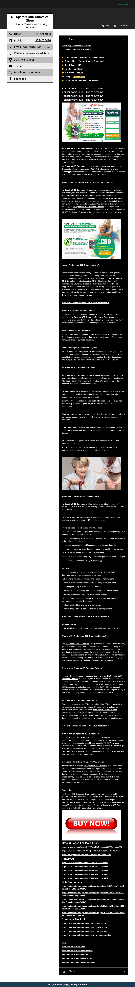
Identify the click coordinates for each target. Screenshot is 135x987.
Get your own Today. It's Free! (67, 984)
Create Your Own (122, 4)
